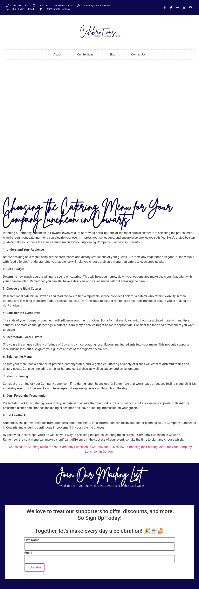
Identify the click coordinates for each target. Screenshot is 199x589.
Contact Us (138, 54)
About (57, 54)
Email (28, 552)
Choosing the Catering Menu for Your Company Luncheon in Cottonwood (59, 447)
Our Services (85, 54)
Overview (118, 447)
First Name (31, 540)
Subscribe (34, 567)
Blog (112, 54)
